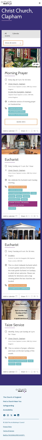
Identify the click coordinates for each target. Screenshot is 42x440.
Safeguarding (8, 406)
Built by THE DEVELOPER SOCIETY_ (14, 435)
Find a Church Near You (12, 401)
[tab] (10, 130)
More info (21, 122)
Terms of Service (8, 431)
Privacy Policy (7, 427)
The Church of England (12, 397)
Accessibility (8, 410)
